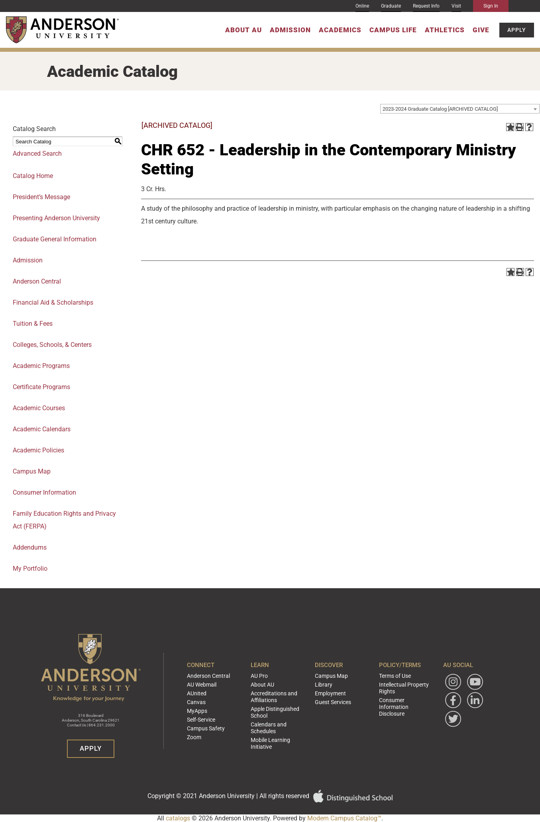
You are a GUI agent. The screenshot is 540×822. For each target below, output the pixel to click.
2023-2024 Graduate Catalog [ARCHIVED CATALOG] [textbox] (440, 109)
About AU (243, 30)
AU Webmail (200, 692)
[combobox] (460, 109)
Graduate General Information (54, 239)
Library (322, 692)
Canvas (195, 707)
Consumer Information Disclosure (403, 708)
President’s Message (41, 197)
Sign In (490, 6)
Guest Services (330, 707)
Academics (340, 30)
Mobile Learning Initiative (277, 734)
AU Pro (258, 685)
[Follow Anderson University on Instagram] (453, 691)
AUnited (195, 700)
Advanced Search (37, 153)
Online (362, 6)
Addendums (30, 547)
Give (481, 30)
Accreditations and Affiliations (271, 702)
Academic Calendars (42, 429)
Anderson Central (37, 281)
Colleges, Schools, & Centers (52, 344)
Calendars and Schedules (278, 726)
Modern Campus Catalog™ (344, 818)
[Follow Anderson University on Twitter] (453, 728)
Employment (328, 700)
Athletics (445, 30)
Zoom (193, 738)
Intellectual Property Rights (400, 695)
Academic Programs (41, 366)
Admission (290, 30)
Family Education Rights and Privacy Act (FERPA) (64, 520)
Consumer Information (44, 492)
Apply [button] (516, 30)
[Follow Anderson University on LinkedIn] (475, 710)
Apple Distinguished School (272, 716)
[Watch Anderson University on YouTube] (475, 691)
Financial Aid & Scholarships (53, 302)
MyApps (195, 715)
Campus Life (393, 30)
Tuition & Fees (33, 323)
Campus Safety (203, 730)
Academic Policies (38, 450)
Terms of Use (393, 685)
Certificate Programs (41, 387)
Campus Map (32, 471)
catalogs (178, 818)
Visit (456, 6)
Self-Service (199, 723)
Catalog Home (33, 176)
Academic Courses (39, 408)
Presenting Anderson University (56, 218)
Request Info (426, 6)
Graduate (391, 6)
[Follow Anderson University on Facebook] (453, 710)
